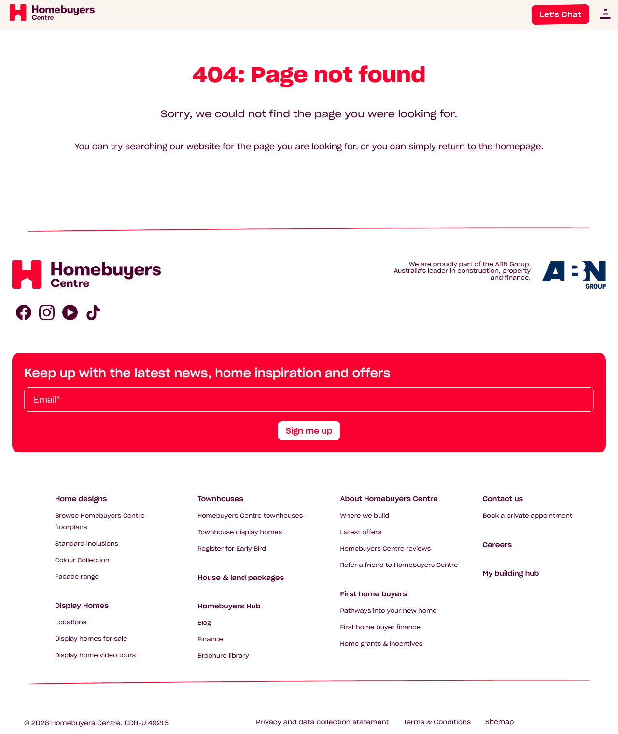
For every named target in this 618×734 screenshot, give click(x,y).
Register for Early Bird (231, 548)
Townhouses (220, 498)
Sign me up (309, 431)
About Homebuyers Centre (389, 498)
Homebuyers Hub (229, 606)
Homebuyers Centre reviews (385, 548)
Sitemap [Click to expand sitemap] (499, 722)
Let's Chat (560, 14)
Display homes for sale (91, 639)
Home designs (81, 498)
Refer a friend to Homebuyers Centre (399, 565)
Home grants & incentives (381, 644)
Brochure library (223, 656)
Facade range (77, 576)
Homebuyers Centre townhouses (250, 516)
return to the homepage (489, 147)
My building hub (511, 573)
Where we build (364, 516)
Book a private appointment (527, 516)
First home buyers (373, 594)
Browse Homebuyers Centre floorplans (100, 521)
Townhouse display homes (239, 532)
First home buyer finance (380, 627)
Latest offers (360, 532)
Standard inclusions (86, 544)
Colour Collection (82, 560)
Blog (204, 623)
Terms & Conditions (437, 722)
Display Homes (82, 605)
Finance (210, 639)
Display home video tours (95, 655)
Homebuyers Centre (86, 723)
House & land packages (240, 577)
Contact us (503, 498)
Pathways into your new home (388, 611)
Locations (70, 622)
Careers (497, 544)
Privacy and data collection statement (322, 722)
